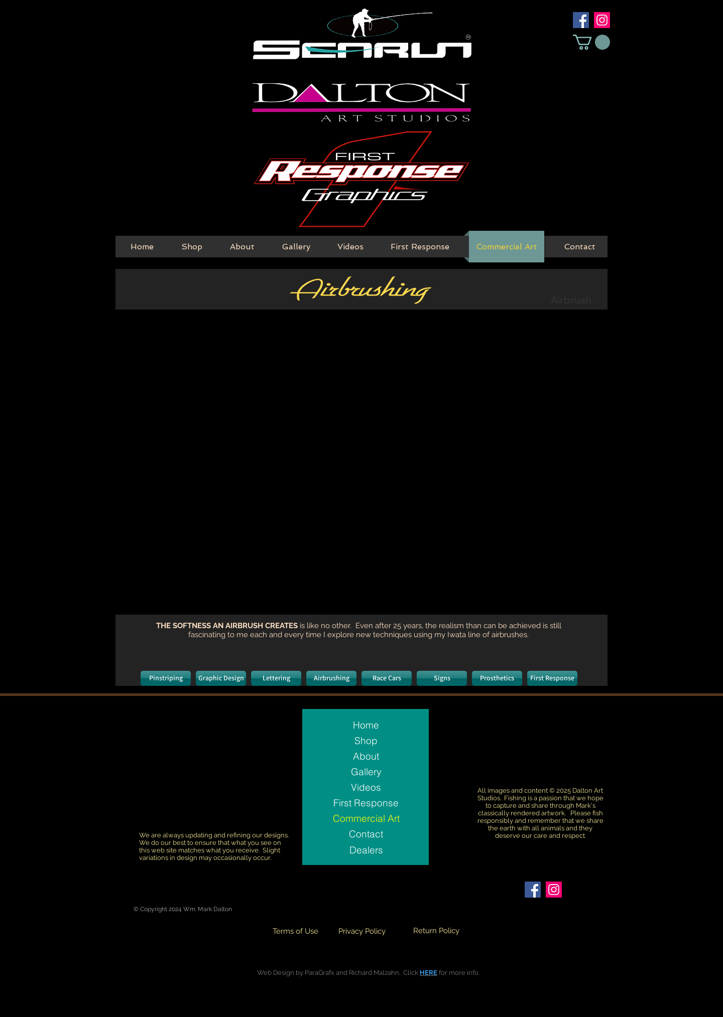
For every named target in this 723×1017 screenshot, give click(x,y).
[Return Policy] (436, 931)
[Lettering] (276, 678)
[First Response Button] (361, 180)
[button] (591, 42)
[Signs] (442, 678)
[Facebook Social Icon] (581, 20)
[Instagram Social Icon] (602, 20)
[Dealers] (366, 850)
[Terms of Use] (295, 931)
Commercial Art (366, 818)
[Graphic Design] (221, 678)
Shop (366, 741)
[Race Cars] (387, 678)
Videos (366, 787)
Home (366, 725)
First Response (366, 803)
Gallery (366, 772)
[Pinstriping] (166, 678)
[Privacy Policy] (362, 931)
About (366, 756)
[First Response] (552, 678)
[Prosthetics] (497, 678)
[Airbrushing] (331, 678)
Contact (366, 834)
